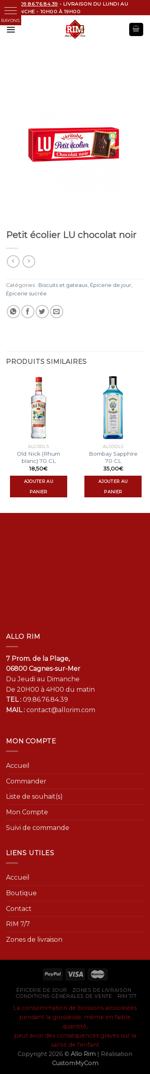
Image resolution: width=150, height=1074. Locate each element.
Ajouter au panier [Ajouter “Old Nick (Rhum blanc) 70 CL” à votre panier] (38, 486)
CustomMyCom (75, 1063)
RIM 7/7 (18, 924)
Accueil (18, 765)
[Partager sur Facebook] (27, 311)
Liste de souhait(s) (34, 796)
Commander (26, 781)
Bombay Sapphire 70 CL (113, 457)
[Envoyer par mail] (56, 311)
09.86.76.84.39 (45, 699)
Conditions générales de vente (64, 996)
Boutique (21, 893)
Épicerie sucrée (26, 294)
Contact (19, 908)
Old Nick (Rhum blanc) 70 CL (38, 457)
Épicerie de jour (110, 285)
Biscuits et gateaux (63, 285)
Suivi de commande (37, 828)
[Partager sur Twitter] (42, 311)
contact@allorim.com (60, 710)
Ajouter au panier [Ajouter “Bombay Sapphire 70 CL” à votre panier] (113, 486)
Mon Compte (27, 812)
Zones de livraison (34, 939)
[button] (10, 10)
